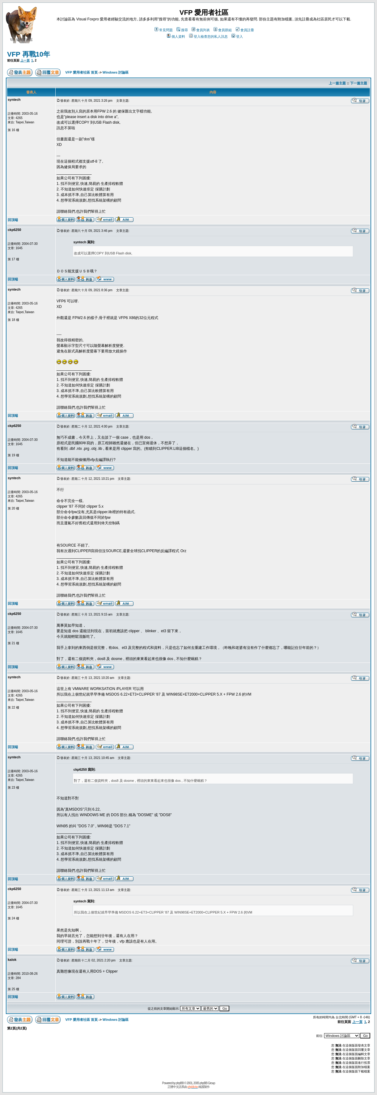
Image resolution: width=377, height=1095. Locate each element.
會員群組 (223, 30)
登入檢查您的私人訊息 (208, 36)
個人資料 (176, 36)
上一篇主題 (337, 83)
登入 (237, 36)
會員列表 (201, 30)
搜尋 (182, 30)
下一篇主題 (358, 83)
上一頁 (25, 60)
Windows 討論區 (116, 72)
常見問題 (164, 30)
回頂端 (13, 220)
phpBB (180, 1083)
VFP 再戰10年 (28, 54)
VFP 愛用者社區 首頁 (81, 72)
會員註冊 (245, 30)
